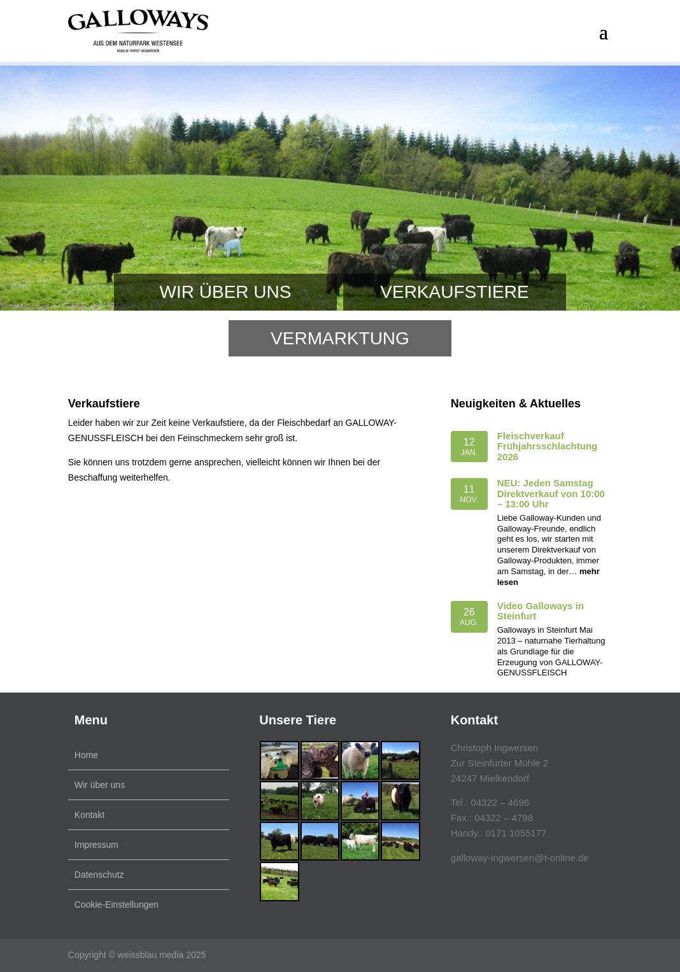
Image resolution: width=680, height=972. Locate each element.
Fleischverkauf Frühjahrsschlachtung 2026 (547, 446)
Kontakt (89, 815)
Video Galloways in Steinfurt (540, 611)
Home (86, 755)
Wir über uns (226, 292)
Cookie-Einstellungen (116, 904)
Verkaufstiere (454, 292)
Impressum (96, 845)
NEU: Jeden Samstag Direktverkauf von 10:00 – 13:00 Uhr (551, 493)
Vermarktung (340, 338)
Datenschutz (99, 875)
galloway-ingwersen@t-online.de (520, 857)
